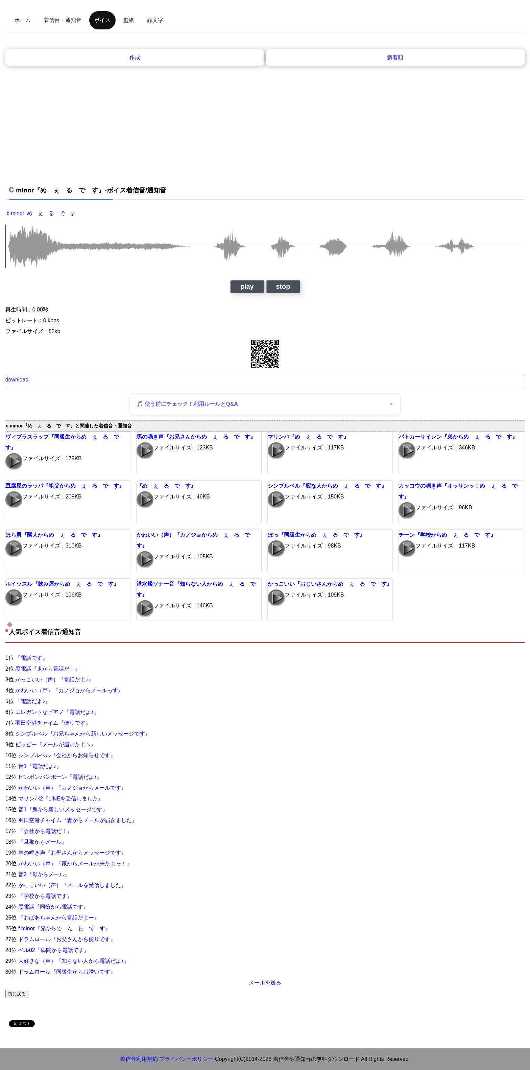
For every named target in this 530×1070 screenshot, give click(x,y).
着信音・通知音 (62, 20)
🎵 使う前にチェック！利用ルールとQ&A (187, 404)
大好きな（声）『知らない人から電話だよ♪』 (73, 961)
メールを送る (265, 982)
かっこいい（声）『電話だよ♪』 (54, 679)
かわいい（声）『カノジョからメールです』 (72, 788)
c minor (15, 213)
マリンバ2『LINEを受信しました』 (60, 798)
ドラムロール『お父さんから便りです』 (67, 939)
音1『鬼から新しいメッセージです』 (63, 809)
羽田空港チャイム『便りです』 (53, 723)
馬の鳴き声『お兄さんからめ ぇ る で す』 (196, 437)
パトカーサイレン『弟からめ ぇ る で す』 (458, 437)
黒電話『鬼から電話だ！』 (47, 669)
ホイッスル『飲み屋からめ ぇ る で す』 (62, 584)
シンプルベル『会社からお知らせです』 (67, 755)
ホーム (23, 20)
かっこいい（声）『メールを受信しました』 (72, 885)
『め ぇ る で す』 (166, 486)
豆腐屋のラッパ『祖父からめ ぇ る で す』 (64, 486)
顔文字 (155, 20)
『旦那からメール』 (42, 842)
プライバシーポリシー (186, 1059)
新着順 (395, 57)
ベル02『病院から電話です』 (53, 950)
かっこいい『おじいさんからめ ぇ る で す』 (330, 584)
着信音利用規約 (139, 1059)
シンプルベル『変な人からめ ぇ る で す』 (327, 486)
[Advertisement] (265, 116)
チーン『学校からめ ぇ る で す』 (447, 535)
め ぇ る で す (51, 213)
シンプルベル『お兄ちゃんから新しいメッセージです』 (82, 734)
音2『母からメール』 (44, 874)
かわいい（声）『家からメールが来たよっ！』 (75, 863)
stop (283, 286)
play (247, 286)
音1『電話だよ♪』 (40, 766)
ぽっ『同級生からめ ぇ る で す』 (316, 535)
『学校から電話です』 (45, 896)
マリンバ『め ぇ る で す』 (308, 437)
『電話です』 (31, 658)
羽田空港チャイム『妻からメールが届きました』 (77, 820)
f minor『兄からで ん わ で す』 (64, 928)
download (17, 379)
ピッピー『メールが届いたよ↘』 (55, 744)
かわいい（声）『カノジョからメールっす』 (69, 690)
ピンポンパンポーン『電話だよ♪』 (60, 777)
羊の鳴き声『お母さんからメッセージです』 (72, 853)
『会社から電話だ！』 (45, 831)
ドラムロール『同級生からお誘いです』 (67, 972)
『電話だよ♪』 (32, 701)
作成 (134, 57)
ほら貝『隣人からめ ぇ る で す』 (54, 535)
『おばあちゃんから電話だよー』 (58, 918)
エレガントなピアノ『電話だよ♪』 (57, 712)
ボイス (102, 20)
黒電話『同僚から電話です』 (53, 907)
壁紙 (128, 20)
